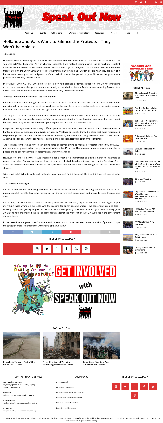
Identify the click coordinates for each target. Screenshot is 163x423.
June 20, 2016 (11, 54)
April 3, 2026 (141, 128)
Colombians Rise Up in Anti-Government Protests (96, 363)
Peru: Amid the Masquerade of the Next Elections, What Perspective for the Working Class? (147, 165)
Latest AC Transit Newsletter (67, 402)
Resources (99, 32)
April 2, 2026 (141, 141)
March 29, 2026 (142, 227)
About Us (29, 32)
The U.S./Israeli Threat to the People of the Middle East (146, 95)
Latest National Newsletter (66, 408)
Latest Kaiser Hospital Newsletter (69, 397)
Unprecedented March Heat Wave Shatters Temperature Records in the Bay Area (147, 195)
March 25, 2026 (142, 253)
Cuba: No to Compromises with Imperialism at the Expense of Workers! (146, 122)
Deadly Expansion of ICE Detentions (146, 248)
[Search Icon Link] (137, 32)
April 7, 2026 (141, 113)
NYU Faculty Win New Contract (144, 223)
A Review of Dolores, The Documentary (146, 136)
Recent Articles (141, 87)
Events (43, 32)
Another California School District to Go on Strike (146, 109)
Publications (56, 32)
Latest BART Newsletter (65, 387)
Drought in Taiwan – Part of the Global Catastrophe (19, 363)
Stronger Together (143, 178)
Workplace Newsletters (79, 32)
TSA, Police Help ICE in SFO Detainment (146, 235)
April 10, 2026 (141, 100)
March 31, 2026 (142, 201)
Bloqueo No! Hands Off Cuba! (145, 149)
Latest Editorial (62, 382)
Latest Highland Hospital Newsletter (70, 392)
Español (127, 32)
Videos (114, 32)
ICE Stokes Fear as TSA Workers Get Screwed (145, 210)
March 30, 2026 (142, 214)
